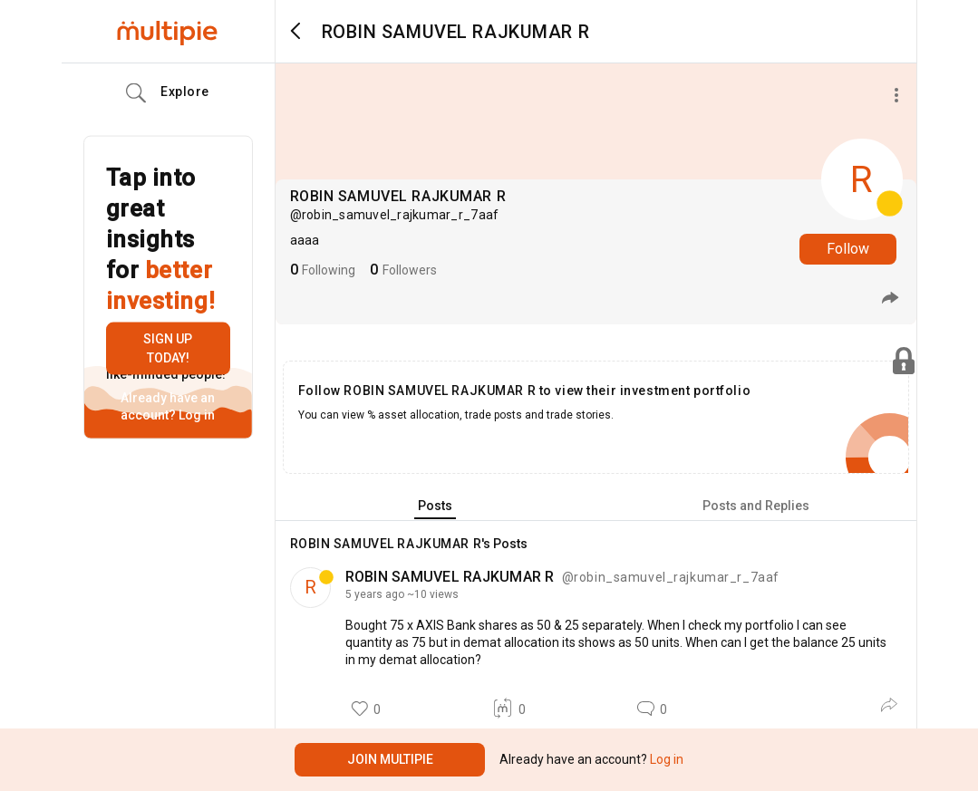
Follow (848, 248)
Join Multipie (390, 759)
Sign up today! (167, 347)
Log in (195, 415)
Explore (167, 93)
